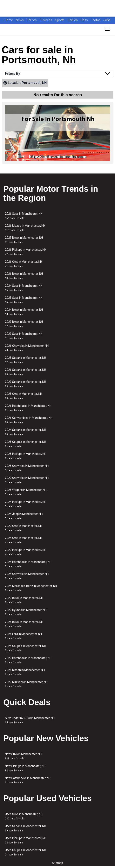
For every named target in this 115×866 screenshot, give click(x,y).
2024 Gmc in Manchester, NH (23, 540)
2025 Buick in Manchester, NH (24, 624)
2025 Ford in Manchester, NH (23, 636)
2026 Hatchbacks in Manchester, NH (28, 408)
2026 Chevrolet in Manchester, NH (27, 348)
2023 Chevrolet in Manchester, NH (27, 480)
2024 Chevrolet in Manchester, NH (27, 576)
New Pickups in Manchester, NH (25, 768)
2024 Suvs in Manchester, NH (23, 288)
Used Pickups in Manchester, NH (25, 840)
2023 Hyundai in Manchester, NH (26, 612)
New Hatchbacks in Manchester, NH (27, 780)
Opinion (73, 20)
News (20, 20)
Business (46, 20)
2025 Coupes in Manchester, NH (25, 444)
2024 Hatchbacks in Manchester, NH (28, 564)
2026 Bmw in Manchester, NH (24, 276)
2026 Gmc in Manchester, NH (23, 264)
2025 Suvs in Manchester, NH (23, 300)
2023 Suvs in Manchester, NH (23, 336)
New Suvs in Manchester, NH (23, 756)
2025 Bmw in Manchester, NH (24, 240)
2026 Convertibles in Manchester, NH (28, 420)
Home (9, 20)
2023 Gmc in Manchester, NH (23, 528)
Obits (85, 20)
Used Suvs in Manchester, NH (23, 816)
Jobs (106, 20)
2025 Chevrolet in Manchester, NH (27, 468)
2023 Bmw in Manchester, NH (24, 324)
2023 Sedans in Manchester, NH (25, 384)
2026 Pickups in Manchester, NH (25, 252)
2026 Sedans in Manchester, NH (25, 372)
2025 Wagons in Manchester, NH (26, 492)
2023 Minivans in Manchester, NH (26, 684)
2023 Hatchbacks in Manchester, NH (28, 660)
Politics (32, 20)
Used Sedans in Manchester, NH (25, 828)
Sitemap (57, 863)
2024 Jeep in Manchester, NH (24, 516)
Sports (60, 20)
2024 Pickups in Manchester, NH (25, 504)
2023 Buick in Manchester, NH (24, 600)
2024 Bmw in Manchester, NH (24, 312)
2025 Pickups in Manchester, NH (25, 456)
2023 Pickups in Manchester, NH (25, 552)
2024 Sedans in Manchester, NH (25, 432)
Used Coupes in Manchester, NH (25, 852)
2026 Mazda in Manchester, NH (25, 228)
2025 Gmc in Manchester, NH (23, 396)
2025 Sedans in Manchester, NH (25, 360)
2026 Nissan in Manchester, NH (25, 672)
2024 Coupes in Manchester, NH (25, 648)
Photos (96, 20)
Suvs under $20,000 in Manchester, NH (30, 720)
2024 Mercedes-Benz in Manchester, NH (31, 588)
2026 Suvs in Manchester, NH (23, 216)
